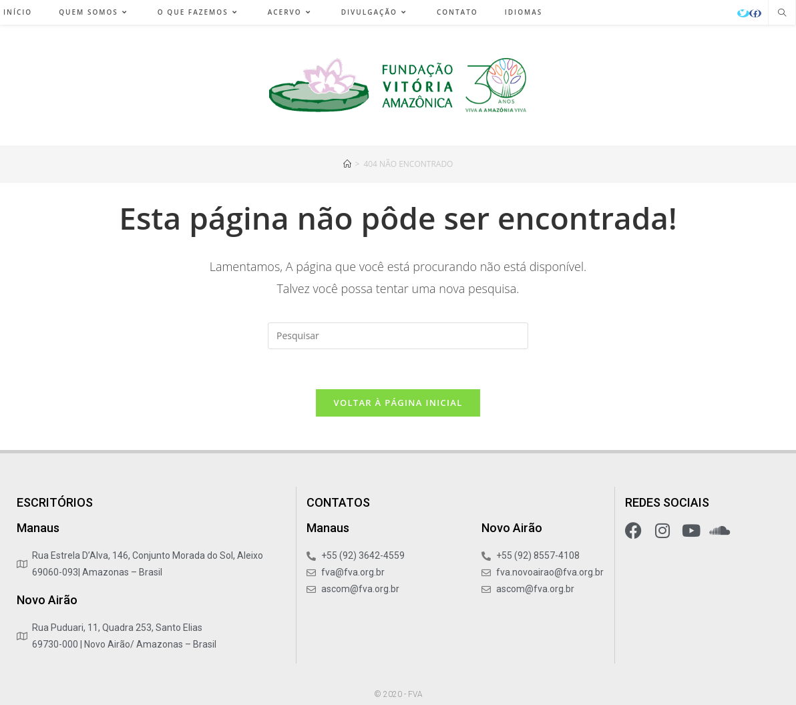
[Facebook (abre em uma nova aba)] (755, 13)
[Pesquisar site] (782, 13)
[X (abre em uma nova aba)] (743, 13)
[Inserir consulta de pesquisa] (398, 335)
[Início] (347, 164)
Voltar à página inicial (397, 403)
